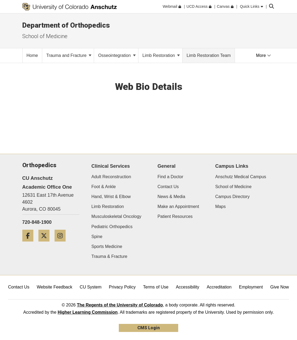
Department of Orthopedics (66, 25)
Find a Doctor (170, 176)
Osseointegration (116, 55)
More (263, 55)
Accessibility (187, 287)
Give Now (279, 287)
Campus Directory (232, 196)
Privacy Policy (122, 287)
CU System (91, 287)
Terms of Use (155, 287)
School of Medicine (233, 186)
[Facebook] (29, 243)
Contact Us (168, 186)
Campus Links (231, 166)
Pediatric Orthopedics (112, 226)
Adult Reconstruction (111, 176)
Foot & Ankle (103, 186)
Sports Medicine (106, 246)
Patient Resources (175, 216)
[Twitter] (45, 243)
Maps (220, 206)
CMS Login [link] (148, 327)
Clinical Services (110, 166)
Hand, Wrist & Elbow (111, 196)
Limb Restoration (161, 55)
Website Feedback (54, 287)
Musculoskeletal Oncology (116, 216)
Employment (251, 287)
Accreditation (219, 287)
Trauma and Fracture (68, 55)
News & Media (171, 196)
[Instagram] (62, 243)
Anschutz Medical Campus (240, 176)
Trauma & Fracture (109, 256)
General (167, 166)
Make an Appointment (178, 206)
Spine (96, 236)
